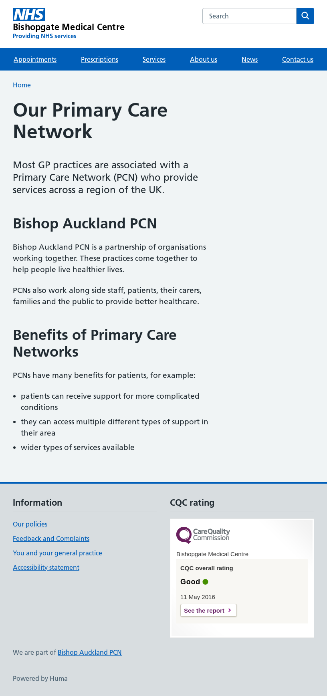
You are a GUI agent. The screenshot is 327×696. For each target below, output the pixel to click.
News (250, 59)
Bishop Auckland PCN (90, 652)
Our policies (30, 524)
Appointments (35, 59)
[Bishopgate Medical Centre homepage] (69, 24)
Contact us (297, 59)
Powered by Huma (40, 678)
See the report (204, 610)
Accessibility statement (46, 567)
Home (22, 85)
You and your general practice (57, 553)
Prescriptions (99, 59)
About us (203, 59)
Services (154, 59)
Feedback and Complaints (51, 539)
